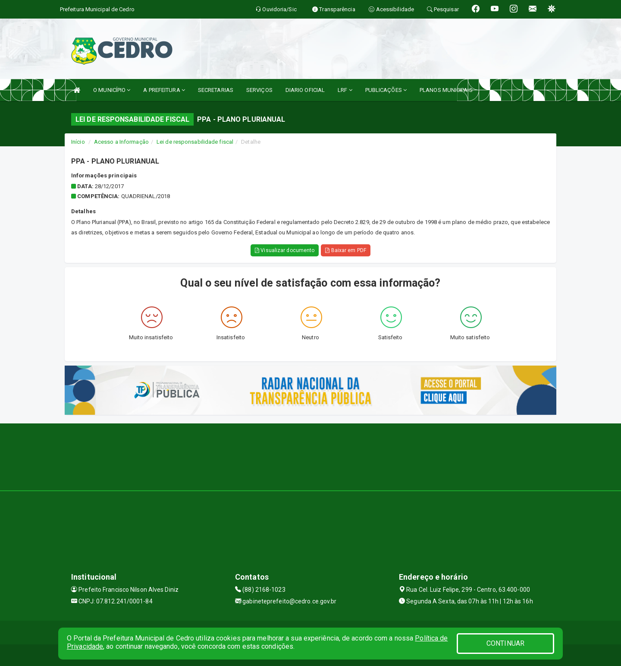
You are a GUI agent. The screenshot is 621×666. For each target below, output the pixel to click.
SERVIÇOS (259, 90)
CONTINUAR (505, 643)
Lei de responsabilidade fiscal (195, 142)
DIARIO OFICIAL (305, 90)
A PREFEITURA (164, 90)
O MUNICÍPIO (111, 90)
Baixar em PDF (345, 250)
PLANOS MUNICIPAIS (446, 90)
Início (78, 142)
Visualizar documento (284, 250)
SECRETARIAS (215, 90)
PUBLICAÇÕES (386, 90)
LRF (345, 90)
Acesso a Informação (121, 142)
